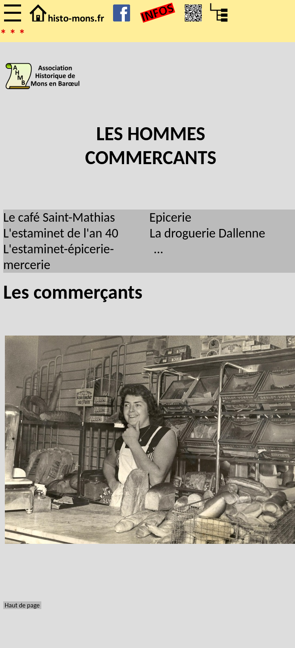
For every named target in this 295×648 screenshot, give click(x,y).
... (158, 249)
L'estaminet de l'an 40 (60, 233)
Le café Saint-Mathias (59, 217)
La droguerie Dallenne (207, 233)
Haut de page (22, 605)
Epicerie (170, 217)
